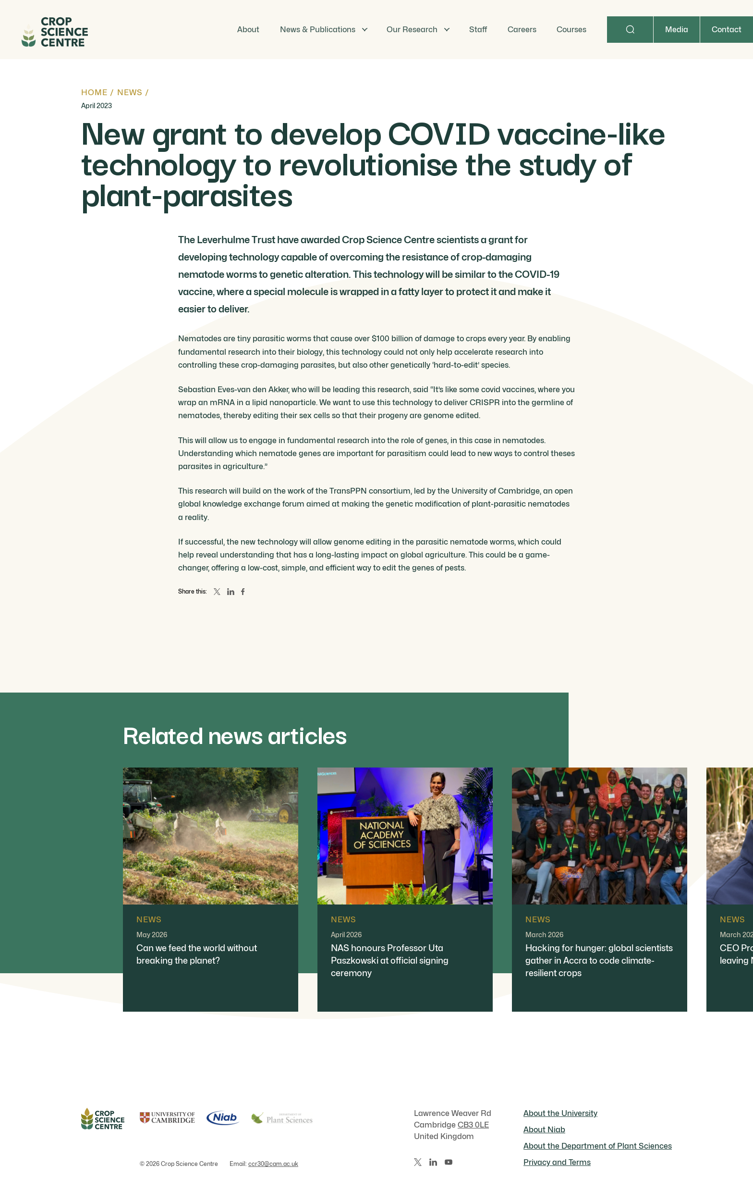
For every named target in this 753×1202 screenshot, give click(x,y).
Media (676, 29)
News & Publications (317, 29)
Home (94, 92)
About (248, 29)
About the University (560, 1113)
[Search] (630, 29)
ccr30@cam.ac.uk (273, 1163)
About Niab (544, 1129)
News (130, 92)
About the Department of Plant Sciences (597, 1146)
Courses (571, 29)
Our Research (412, 29)
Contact (726, 29)
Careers (522, 29)
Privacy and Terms (557, 1162)
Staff (478, 29)
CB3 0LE (473, 1124)
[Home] (53, 29)
